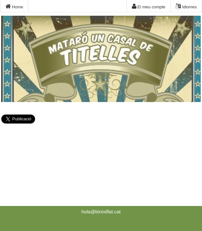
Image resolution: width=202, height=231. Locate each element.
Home (14, 6)
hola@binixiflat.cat (101, 211)
